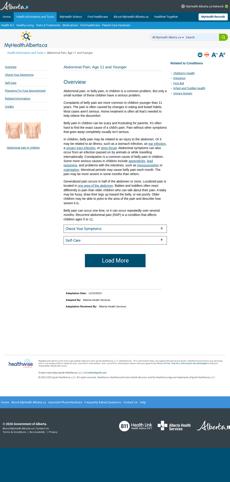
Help (143, 402)
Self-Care (10, 83)
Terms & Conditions (14, 432)
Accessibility (37, 432)
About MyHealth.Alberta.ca (131, 16)
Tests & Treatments (48, 25)
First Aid (178, 83)
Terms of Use (163, 363)
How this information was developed (189, 363)
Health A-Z (7, 25)
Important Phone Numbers (65, 402)
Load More (115, 260)
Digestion (179, 78)
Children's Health (184, 73)
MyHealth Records (213, 16)
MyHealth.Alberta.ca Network (205, 6)
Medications (70, 25)
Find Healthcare (98, 16)
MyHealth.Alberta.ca (25, 39)
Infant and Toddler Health (189, 88)
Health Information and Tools (35, 16)
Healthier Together (166, 16)
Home (7, 16)
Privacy (53, 432)
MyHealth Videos (71, 16)
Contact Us (130, 402)
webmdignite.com (97, 372)
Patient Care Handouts (116, 25)
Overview (10, 67)
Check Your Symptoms (19, 74)
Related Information (17, 98)
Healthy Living (25, 25)
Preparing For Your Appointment (25, 90)
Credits (9, 106)
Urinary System (182, 93)
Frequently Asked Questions (102, 402)
